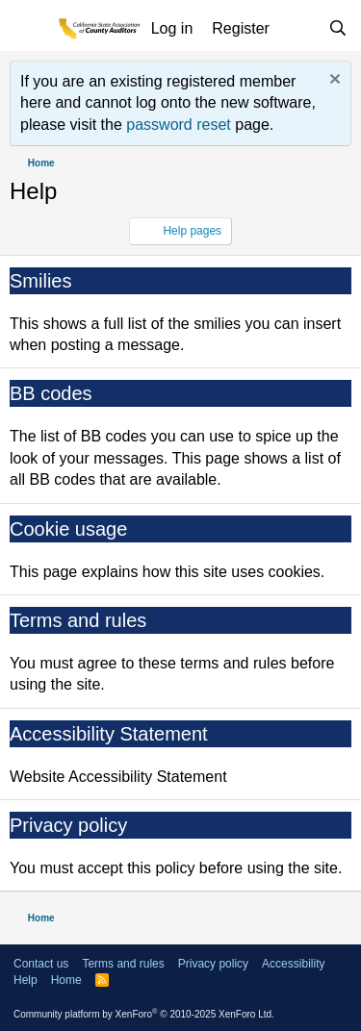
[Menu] (29, 30)
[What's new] (299, 29)
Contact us (40, 963)
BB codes (51, 393)
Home (66, 980)
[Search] (337, 29)
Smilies (40, 280)
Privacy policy (68, 825)
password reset (178, 124)
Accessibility (293, 963)
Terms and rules (78, 620)
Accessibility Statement (109, 733)
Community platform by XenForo (143, 1014)
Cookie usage (68, 529)
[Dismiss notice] (332, 81)
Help (25, 980)
